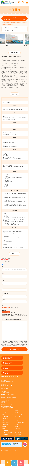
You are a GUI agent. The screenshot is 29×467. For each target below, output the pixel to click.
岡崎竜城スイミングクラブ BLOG (10, 376)
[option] (14, 40)
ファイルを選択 (6, 307)
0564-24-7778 (5, 386)
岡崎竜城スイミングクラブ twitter (10, 371)
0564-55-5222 (5, 402)
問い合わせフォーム (9, 30)
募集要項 (16, 27)
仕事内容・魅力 (8, 27)
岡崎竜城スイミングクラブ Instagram (10, 366)
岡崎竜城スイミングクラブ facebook (10, 361)
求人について (5, 264)
